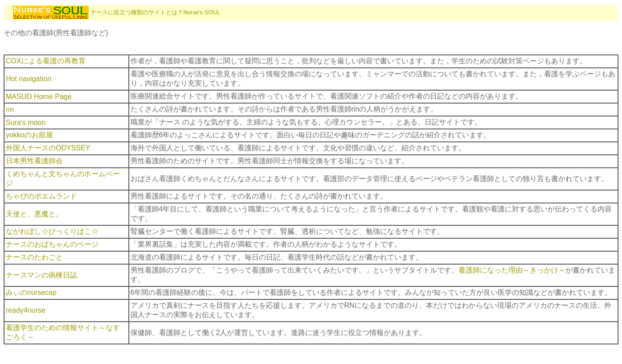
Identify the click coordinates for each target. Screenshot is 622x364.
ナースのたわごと (34, 257)
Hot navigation (28, 79)
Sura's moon (25, 122)
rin (10, 109)
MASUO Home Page (39, 96)
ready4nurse (25, 310)
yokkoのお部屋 (29, 135)
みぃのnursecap (31, 292)
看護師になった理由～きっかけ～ (511, 270)
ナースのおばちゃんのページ (52, 244)
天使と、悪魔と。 (34, 214)
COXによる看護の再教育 (46, 61)
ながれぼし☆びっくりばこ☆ (52, 231)
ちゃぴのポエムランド (41, 196)
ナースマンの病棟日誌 (41, 275)
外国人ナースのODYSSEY (48, 148)
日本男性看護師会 (34, 161)
